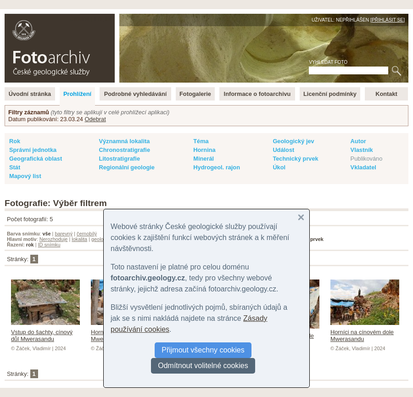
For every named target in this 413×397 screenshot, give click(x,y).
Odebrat (95, 119)
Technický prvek (295, 158)
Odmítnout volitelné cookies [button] (203, 365)
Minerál (203, 158)
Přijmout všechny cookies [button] (203, 350)
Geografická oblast (35, 158)
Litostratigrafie (119, 158)
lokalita (79, 239)
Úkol (279, 167)
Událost (283, 149)
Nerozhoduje (53, 239)
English (103, 18)
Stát (14, 167)
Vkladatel (363, 167)
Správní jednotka (32, 149)
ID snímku (49, 244)
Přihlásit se (387, 19)
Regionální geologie (127, 167)
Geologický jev (293, 141)
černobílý (87, 233)
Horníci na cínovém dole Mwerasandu (364, 332)
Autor (358, 141)
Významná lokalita (124, 141)
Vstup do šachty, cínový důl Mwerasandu (45, 332)
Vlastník (362, 149)
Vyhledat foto (328, 62)
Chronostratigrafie (124, 149)
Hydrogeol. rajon (216, 167)
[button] (301, 217)
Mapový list (25, 176)
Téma (200, 141)
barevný (64, 233)
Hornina (204, 149)
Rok (14, 141)
